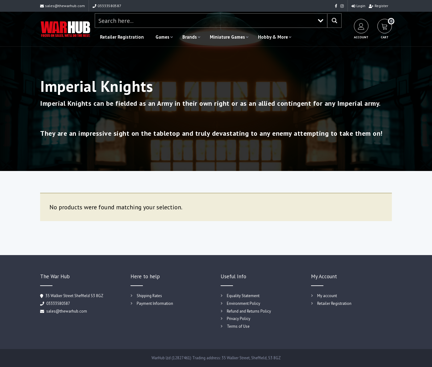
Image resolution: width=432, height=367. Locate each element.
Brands (189, 37)
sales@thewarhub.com (62, 5)
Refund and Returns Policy (249, 311)
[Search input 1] (204, 20)
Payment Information (155, 303)
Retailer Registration (122, 37)
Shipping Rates (149, 295)
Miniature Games (227, 37)
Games (162, 37)
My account (327, 295)
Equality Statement (243, 295)
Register (378, 5)
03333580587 (107, 5)
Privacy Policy (238, 318)
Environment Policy (243, 303)
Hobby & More (273, 37)
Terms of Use (238, 326)
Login (358, 5)
